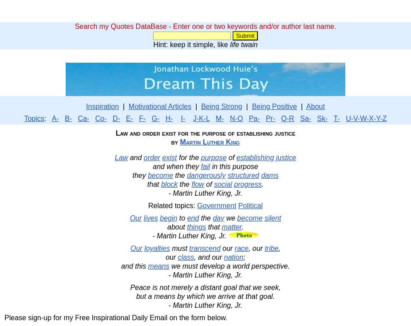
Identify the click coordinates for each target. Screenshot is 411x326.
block (169, 184)
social (223, 184)
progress (247, 184)
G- (156, 118)
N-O (236, 118)
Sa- (305, 118)
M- (220, 118)
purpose (214, 157)
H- (169, 118)
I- (183, 118)
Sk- (322, 118)
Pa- (254, 118)
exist (169, 157)
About (315, 106)
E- (129, 118)
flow (197, 184)
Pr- (270, 118)
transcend (205, 248)
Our (136, 218)
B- (68, 118)
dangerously (206, 175)
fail (205, 166)
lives (151, 218)
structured (243, 175)
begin (168, 218)
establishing (255, 157)
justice (286, 157)
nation (234, 257)
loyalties (157, 248)
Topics (34, 118)
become (160, 175)
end (193, 218)
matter (232, 227)
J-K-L (201, 118)
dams (269, 175)
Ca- (83, 118)
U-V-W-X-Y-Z (366, 118)
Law (121, 157)
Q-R (287, 118)
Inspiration (102, 106)
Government (216, 205)
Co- (101, 118)
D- (116, 118)
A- (55, 118)
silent (273, 218)
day (218, 218)
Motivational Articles (160, 106)
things (196, 227)
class (186, 257)
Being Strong (221, 106)
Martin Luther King (210, 142)
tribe (271, 248)
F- (142, 118)
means (159, 266)
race (242, 248)
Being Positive (274, 106)
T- (337, 118)
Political (250, 205)
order (152, 157)
